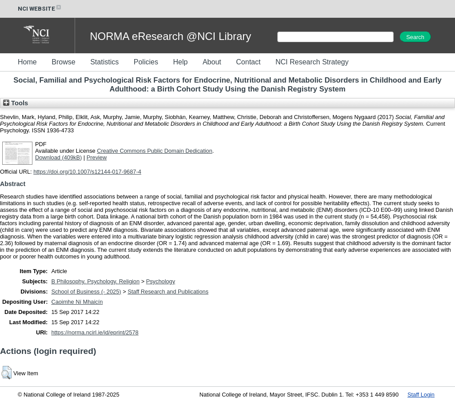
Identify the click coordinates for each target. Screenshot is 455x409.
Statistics (104, 62)
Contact (248, 62)
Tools (15, 103)
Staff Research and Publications (168, 291)
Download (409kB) (58, 157)
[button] (6, 372)
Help (180, 62)
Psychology (160, 281)
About (212, 62)
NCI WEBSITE (40, 8)
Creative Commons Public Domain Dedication (154, 150)
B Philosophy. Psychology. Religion (95, 281)
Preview (97, 157)
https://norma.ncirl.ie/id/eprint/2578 (94, 332)
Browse (63, 62)
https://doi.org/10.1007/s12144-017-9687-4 (87, 171)
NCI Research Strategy (312, 62)
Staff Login (421, 394)
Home (27, 62)
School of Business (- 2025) (86, 291)
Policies (146, 62)
